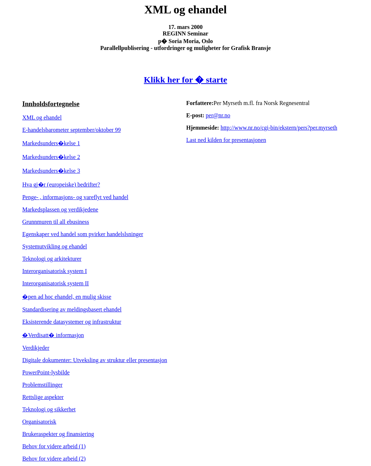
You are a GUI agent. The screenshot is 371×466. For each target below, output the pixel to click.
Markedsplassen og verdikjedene (60, 209)
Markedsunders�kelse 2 (51, 157)
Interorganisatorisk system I (54, 271)
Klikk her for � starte (185, 79)
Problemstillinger (42, 385)
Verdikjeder (35, 348)
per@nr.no (218, 115)
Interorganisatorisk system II (55, 283)
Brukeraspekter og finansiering (58, 434)
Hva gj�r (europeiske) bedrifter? (61, 184)
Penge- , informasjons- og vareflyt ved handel (75, 197)
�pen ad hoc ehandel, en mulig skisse (66, 297)
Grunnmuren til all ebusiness (55, 222)
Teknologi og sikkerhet (48, 409)
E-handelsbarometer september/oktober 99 (71, 130)
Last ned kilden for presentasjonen (226, 140)
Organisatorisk (39, 422)
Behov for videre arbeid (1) (54, 446)
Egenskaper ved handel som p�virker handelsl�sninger (82, 234)
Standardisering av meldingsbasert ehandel (71, 309)
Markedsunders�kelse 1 (51, 143)
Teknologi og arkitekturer (51, 259)
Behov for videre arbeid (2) (54, 458)
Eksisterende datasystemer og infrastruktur (71, 322)
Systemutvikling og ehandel (54, 246)
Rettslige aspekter (42, 397)
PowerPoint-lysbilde (46, 372)
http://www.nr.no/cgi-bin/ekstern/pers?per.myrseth (279, 128)
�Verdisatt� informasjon (53, 335)
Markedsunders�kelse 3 (51, 171)
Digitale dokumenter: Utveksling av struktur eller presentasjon (94, 360)
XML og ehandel (42, 117)
